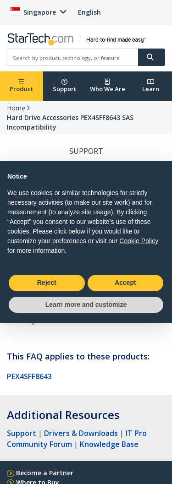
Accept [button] (125, 282)
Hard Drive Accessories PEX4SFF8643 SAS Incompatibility (70, 122)
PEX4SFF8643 (29, 376)
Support (64, 86)
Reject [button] (46, 282)
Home (16, 107)
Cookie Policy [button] (138, 241)
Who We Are (107, 86)
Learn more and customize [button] (86, 304)
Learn (150, 86)
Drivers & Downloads (81, 433)
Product (21, 86)
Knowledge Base (109, 444)
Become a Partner (44, 472)
